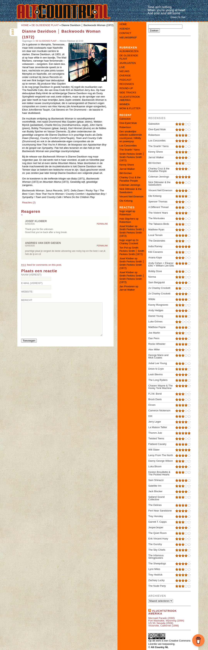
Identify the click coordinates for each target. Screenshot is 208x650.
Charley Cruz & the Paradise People (130, 179)
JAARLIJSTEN (127, 63)
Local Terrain (155, 235)
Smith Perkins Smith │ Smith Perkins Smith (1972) (131, 157)
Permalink (102, 224)
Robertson (125, 127)
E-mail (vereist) (32, 283)
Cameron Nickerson (159, 410)
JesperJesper (155, 527)
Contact (125, 33)
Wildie (151, 299)
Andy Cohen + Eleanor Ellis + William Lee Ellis (161, 264)
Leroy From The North (160, 455)
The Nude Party (157, 585)
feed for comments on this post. (41, 264)
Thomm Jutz (155, 432)
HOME (25, 25)
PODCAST (125, 79)
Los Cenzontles (128, 145)
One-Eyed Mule (128, 123)
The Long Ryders (158, 380)
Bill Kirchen (125, 173)
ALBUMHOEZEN (128, 51)
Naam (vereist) (31, 274)
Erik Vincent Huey (158, 538)
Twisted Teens (156, 438)
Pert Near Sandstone (160, 510)
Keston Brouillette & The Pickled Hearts (159, 473)
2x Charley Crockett (128, 242)
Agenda (124, 28)
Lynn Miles (154, 569)
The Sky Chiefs (156, 549)
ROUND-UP (126, 88)
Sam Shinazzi (156, 480)
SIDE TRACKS (127, 92)
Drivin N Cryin (156, 368)
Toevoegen (29, 340)
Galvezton (125, 118)
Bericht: (27, 300)
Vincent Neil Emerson (131, 196)
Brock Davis (155, 399)
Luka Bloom (155, 466)
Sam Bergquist (156, 282)
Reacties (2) (29, 202)
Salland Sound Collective (156, 498)
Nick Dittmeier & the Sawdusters (130, 191)
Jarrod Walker (127, 168)
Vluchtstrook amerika (162, 612)
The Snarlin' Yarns (158, 146)
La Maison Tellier (157, 427)
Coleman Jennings (129, 184)
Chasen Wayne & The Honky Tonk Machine (160, 387)
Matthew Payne (157, 327)
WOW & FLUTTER (129, 108)
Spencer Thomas (157, 201)
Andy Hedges (155, 310)
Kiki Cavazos (155, 251)
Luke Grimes (155, 321)
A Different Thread (158, 207)
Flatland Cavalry (157, 444)
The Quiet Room (157, 533)
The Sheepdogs (157, 563)
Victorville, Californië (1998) (163, 625)
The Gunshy (155, 544)
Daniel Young (155, 315)
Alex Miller (154, 349)
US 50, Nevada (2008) (160, 623)
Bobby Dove (155, 271)
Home (123, 24)
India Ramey (155, 246)
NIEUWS (124, 71)
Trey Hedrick (155, 574)
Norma (152, 276)
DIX (150, 416)
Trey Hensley (155, 516)
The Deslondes (156, 240)
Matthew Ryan (156, 229)
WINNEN (124, 104)
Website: (27, 291)
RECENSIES (126, 84)
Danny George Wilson (160, 460)
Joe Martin (154, 332)
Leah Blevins (155, 374)
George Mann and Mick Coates (158, 356)
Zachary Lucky (156, 580)
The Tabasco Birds (158, 223)
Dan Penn (153, 338)
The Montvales (156, 218)
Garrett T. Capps (157, 521)
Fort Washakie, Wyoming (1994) (166, 620)
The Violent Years (158, 212)
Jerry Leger (154, 421)
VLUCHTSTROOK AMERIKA (129, 98)
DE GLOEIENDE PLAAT (45, 25)
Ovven (152, 404)
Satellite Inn (154, 485)
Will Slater (154, 449)
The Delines (155, 505)
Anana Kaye (155, 257)
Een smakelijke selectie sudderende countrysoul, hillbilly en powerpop (130, 136)
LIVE (122, 67)
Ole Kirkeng (126, 200)
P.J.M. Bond (155, 393)
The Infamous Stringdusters (156, 556)
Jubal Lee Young (157, 363)
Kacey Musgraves (158, 304)
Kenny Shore (126, 164)
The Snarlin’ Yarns (129, 149)
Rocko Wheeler (156, 343)
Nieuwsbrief (128, 37)
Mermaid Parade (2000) (161, 618)
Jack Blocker (155, 491)
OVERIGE (125, 75)
